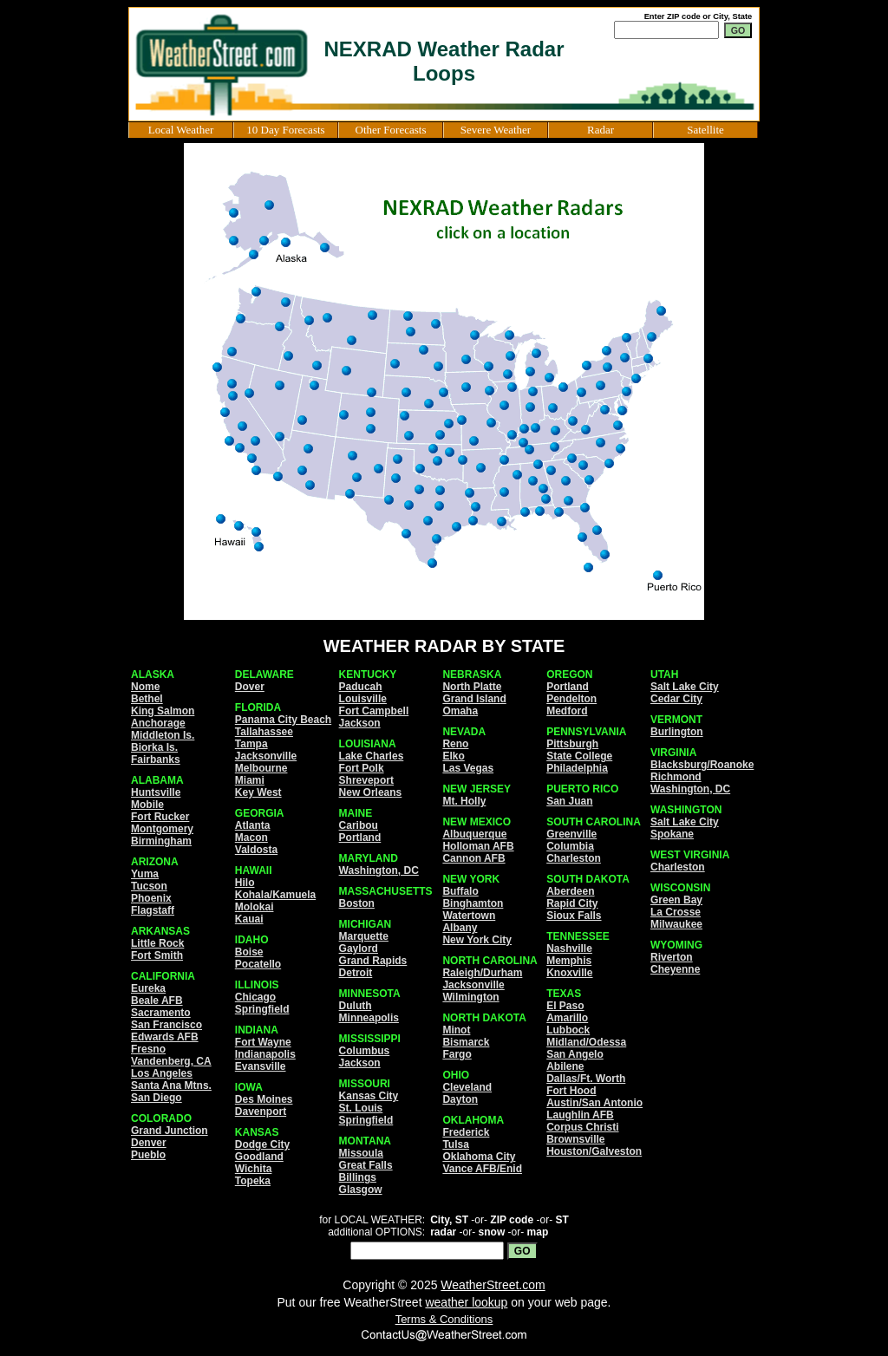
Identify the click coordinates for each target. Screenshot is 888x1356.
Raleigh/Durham (482, 973)
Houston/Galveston (594, 1151)
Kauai (249, 919)
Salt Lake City (684, 687)
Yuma (145, 874)
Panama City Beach (283, 720)
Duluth (355, 1006)
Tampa (251, 744)
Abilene (565, 1066)
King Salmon (162, 711)
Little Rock (157, 943)
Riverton (671, 957)
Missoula (361, 1153)
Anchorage (158, 723)
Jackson (360, 723)
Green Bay (676, 900)
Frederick (465, 1132)
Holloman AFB (477, 846)
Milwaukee (676, 924)
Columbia (570, 846)
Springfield (262, 1009)
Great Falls (366, 1165)
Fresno (148, 1049)
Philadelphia (577, 768)
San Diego (156, 1098)
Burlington (676, 732)
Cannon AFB (473, 858)
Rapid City (571, 903)
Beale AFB (157, 1000)
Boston (357, 903)
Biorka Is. (154, 747)
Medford (566, 711)
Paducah (360, 687)
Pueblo (148, 1155)
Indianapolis (265, 1054)
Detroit (356, 973)
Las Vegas (467, 768)
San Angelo (575, 1054)
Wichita (253, 1169)
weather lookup (466, 1302)
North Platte (471, 687)
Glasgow (360, 1189)
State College (579, 756)
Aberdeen (570, 891)
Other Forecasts (391, 129)
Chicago (255, 997)
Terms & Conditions (444, 1319)
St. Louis (361, 1108)
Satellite (705, 129)
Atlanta (253, 825)
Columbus (364, 1051)
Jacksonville (266, 756)
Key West (258, 792)
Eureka (148, 988)
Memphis (568, 961)
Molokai (254, 907)
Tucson (149, 886)
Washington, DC (379, 870)
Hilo (245, 883)
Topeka (253, 1181)
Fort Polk (361, 768)
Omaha (460, 711)
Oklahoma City (478, 1157)
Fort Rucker (160, 817)
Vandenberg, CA (171, 1061)
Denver (148, 1143)
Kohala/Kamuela (275, 895)
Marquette (363, 936)
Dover (249, 687)
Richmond (676, 777)
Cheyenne (675, 969)
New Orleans (370, 792)
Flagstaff (152, 910)
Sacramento (161, 1013)
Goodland (259, 1157)
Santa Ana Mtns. (171, 1085)
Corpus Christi (582, 1127)
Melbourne (261, 768)
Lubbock (568, 1030)
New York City (477, 940)
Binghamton (472, 903)
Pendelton (571, 699)
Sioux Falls (573, 915)
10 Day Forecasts (285, 129)
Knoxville (569, 973)
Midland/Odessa (586, 1042)
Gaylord (358, 948)
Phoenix (151, 898)
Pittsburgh (572, 744)
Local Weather (181, 129)
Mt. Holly (464, 801)
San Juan (569, 801)
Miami (249, 780)
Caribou (358, 825)
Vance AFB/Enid (482, 1169)
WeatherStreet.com (493, 1285)
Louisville (363, 699)
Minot (456, 1030)
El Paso (565, 1006)
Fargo (456, 1054)
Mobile (147, 805)
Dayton (460, 1099)
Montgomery (162, 829)
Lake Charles (371, 756)
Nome (145, 687)
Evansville (260, 1066)
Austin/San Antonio (594, 1103)
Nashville (569, 948)
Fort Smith (157, 955)
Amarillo (567, 1018)
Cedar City (676, 699)
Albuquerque (474, 834)
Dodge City (262, 1144)
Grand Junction (169, 1131)
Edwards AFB (165, 1037)
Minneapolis (369, 1018)
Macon (251, 837)
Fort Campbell (374, 711)
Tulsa (455, 1144)
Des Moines (264, 1099)
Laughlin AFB (580, 1115)
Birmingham (161, 841)
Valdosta (256, 850)
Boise (249, 952)
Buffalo (460, 891)
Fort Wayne (263, 1042)
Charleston (573, 858)
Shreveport (366, 780)
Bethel (147, 699)
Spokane (672, 834)
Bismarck (465, 1042)
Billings (357, 1177)
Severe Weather (495, 129)
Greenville (571, 834)
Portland (360, 837)
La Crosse (675, 912)
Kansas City (369, 1096)
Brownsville (575, 1139)
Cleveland (467, 1087)
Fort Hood (571, 1091)
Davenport (260, 1111)
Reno (455, 744)
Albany (459, 928)
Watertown (468, 915)
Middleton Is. (162, 735)
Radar (600, 129)
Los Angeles (162, 1073)
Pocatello (258, 964)
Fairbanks (155, 759)
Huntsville (155, 792)
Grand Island (474, 699)
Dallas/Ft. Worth (585, 1078)
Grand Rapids (373, 961)
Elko (453, 756)
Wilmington (470, 997)
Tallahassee (264, 732)
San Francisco (166, 1025)
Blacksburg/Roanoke (702, 765)
